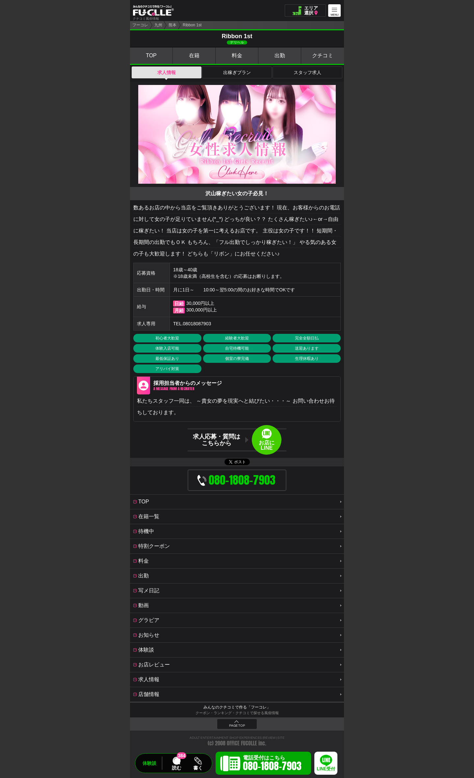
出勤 (280, 55)
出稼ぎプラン (237, 72)
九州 (158, 25)
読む (176, 767)
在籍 (194, 55)
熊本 (172, 25)
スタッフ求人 (307, 72)
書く (197, 767)
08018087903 (197, 323)
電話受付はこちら (272, 764)
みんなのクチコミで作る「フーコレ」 (237, 707)
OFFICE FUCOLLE (242, 743)
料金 (237, 55)
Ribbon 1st (192, 25)
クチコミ (322, 55)
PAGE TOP (237, 725)
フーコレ (140, 25)
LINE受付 (326, 768)
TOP (151, 55)
